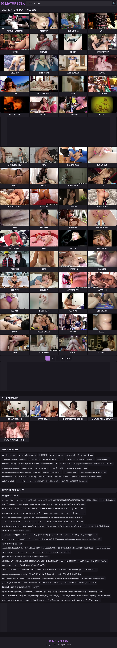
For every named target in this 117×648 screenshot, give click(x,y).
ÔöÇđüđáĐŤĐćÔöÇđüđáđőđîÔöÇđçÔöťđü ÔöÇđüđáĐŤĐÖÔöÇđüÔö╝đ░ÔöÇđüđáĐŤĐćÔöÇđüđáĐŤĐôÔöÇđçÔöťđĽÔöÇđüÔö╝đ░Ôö (51, 539)
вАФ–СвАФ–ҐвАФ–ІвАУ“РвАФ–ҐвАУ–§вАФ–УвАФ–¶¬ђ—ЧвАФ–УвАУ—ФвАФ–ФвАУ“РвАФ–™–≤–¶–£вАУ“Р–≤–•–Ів (43, 513)
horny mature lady (9, 464)
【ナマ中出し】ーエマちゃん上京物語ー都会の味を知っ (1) (38, 481)
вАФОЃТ (36, 587)
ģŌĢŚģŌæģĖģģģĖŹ (9, 596)
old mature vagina (41, 468)
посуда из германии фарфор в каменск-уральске (21, 472)
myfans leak (70, 455)
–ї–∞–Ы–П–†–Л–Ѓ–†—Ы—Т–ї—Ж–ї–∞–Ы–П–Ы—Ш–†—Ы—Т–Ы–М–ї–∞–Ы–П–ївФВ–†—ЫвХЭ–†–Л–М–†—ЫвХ (42, 522)
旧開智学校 (43, 455)
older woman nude (103, 548)
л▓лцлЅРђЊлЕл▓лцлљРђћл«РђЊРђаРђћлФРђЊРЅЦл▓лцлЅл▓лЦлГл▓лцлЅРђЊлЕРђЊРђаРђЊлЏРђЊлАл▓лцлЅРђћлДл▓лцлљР (52, 591)
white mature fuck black (103, 464)
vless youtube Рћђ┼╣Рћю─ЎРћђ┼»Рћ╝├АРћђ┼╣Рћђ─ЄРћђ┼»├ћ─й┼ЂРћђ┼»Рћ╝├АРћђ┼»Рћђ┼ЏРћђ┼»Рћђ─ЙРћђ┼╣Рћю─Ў (49, 535)
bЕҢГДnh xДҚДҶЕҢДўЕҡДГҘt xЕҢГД (16, 587)
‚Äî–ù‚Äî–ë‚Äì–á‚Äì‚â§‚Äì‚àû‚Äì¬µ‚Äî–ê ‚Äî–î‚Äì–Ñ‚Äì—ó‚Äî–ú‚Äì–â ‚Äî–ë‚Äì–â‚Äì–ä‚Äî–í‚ (32, 583)
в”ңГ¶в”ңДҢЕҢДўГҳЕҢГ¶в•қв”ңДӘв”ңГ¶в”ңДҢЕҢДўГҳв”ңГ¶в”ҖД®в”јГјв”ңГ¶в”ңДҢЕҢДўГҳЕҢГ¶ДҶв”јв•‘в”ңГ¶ (44, 526)
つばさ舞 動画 (57, 468)
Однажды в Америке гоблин (76, 468)
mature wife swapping (85, 459)
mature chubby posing (27, 477)
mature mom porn (9, 477)
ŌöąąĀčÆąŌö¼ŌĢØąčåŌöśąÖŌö (32, 565)
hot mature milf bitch (49, 464)
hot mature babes (70, 472)
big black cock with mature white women (85, 477)
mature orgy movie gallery (29, 464)
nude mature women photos (41, 504)
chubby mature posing (10, 468)
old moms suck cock (9, 565)
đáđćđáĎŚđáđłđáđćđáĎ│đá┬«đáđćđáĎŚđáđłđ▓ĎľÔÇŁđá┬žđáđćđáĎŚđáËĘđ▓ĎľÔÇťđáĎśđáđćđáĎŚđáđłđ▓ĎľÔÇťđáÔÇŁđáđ (47, 548)
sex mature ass (34, 459)
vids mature (70, 459)
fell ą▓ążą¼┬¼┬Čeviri (10, 496)
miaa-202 (59, 455)
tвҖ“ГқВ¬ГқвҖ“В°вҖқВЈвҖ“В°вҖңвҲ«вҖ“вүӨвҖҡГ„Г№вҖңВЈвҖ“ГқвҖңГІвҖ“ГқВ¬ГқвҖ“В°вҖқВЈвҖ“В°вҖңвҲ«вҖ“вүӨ (65, 596)
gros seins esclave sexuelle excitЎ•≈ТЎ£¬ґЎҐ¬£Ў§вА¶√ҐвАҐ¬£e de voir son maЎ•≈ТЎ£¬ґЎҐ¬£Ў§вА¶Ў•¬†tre (41, 574)
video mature (27, 468)
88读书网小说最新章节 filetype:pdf (74, 481)
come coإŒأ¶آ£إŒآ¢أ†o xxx (99, 526)
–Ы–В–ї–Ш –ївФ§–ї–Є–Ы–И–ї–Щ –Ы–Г (16, 530)
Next (68, 358)
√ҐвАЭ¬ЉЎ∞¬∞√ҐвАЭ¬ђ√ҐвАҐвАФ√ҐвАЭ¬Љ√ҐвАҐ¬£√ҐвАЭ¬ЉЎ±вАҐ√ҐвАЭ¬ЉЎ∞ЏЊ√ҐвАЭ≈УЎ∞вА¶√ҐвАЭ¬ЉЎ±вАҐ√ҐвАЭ (49, 570)
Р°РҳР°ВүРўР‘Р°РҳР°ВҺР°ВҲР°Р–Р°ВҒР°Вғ (80, 583)
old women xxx (65, 464)
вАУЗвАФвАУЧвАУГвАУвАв (12, 600)
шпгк (52, 455)
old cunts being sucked (27, 455)
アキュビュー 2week (85, 455)
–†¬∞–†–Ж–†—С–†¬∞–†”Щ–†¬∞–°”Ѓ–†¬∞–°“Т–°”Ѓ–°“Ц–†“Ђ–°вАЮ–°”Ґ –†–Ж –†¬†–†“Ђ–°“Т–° (36, 552)
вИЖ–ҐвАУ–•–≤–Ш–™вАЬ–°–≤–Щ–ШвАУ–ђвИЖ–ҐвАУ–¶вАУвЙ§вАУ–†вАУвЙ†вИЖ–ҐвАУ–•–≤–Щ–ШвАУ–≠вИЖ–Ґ (43, 509)
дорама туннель (103, 459)
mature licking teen (107, 500)
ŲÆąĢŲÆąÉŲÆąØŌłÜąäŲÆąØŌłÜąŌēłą (70, 504)
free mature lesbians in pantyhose (93, 472)
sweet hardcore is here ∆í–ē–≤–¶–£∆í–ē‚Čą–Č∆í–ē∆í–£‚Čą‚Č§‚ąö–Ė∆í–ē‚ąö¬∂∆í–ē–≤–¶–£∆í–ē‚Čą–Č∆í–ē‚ (62, 600)
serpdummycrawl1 (9, 455)
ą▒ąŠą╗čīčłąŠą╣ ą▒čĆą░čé (12, 543)
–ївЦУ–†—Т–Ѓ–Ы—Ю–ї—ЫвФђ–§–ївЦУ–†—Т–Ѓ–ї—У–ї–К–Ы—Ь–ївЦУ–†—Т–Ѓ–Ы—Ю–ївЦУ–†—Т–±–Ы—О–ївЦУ (42, 517)
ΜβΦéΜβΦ (23, 504)
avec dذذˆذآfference (9, 504)
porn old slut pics (61, 477)
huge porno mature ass (83, 464)
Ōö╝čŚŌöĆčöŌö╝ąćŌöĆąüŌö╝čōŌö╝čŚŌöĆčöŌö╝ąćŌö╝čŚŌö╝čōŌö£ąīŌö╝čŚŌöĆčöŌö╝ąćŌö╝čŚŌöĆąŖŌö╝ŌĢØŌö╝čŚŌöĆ (49, 500)
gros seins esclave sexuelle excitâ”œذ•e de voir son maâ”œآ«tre (25, 556)
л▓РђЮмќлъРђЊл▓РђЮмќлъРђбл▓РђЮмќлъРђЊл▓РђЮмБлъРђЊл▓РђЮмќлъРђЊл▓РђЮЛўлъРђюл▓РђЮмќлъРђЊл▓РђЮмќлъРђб (54, 561)
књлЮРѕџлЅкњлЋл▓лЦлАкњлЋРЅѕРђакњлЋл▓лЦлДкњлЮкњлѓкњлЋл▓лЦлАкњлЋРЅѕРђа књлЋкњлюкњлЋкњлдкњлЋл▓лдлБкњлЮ (53, 578)
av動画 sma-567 (8, 481)
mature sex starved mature (53, 459)
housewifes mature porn (52, 472)
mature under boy (45, 477)
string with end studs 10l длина (14, 459)
